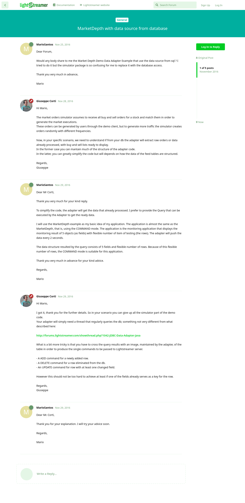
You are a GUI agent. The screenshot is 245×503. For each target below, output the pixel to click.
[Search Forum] (175, 5)
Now (199, 122)
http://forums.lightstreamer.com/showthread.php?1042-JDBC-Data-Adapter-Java (88, 335)
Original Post (204, 57)
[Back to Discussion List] (5, 5)
